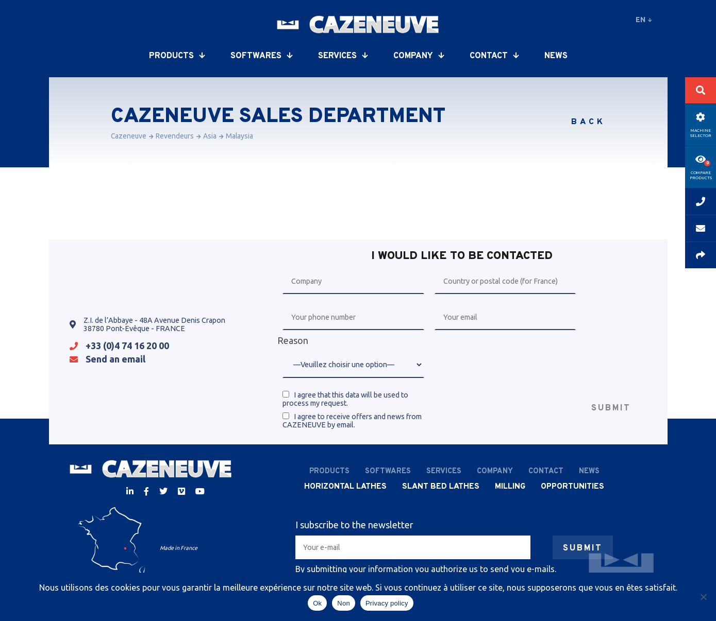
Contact (494, 56)
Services (343, 56)
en (644, 19)
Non (343, 603)
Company (418, 56)
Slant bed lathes (440, 486)
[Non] (703, 597)
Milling (510, 486)
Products (177, 56)
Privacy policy (386, 603)
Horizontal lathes (345, 486)
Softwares (261, 56)
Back (588, 122)
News (556, 56)
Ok (317, 603)
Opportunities (572, 486)
